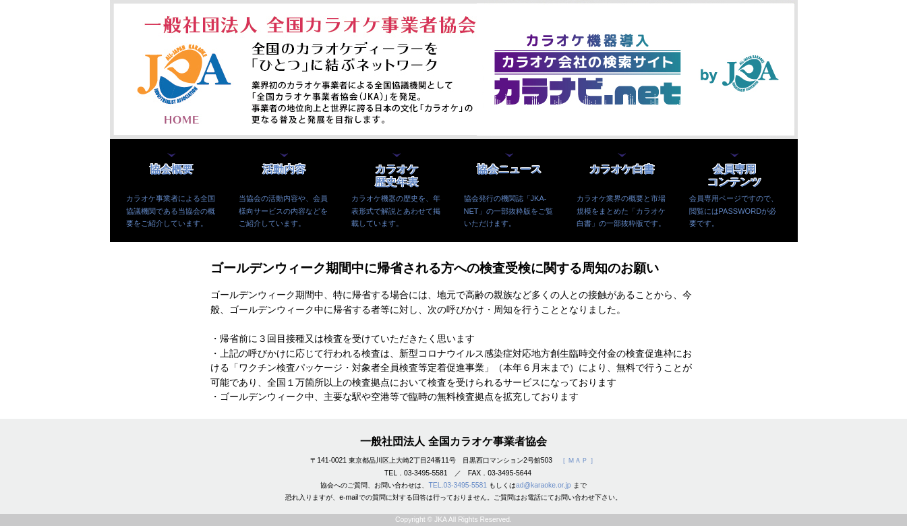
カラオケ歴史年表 (396, 175)
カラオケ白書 (621, 169)
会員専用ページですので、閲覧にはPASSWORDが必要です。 (733, 210)
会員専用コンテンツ (734, 175)
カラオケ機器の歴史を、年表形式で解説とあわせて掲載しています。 (395, 210)
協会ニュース (509, 169)
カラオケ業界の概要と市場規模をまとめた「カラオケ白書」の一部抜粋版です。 (621, 210)
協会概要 (171, 169)
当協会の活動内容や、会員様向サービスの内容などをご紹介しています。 (283, 210)
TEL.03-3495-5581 (457, 485)
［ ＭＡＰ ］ (578, 460)
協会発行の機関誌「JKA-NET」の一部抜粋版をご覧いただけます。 (508, 210)
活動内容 (283, 169)
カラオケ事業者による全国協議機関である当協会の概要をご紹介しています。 (170, 210)
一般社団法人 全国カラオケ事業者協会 (453, 441)
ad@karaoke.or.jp (543, 485)
